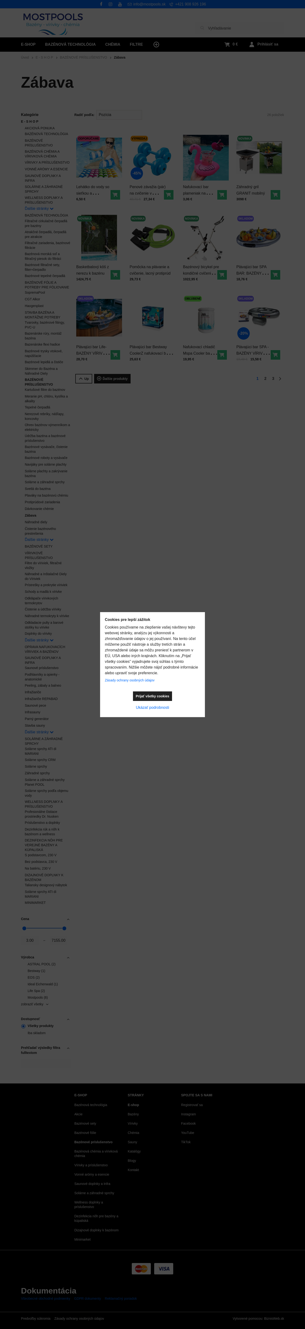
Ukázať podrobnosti (152, 707)
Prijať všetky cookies (152, 696)
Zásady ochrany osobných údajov (130, 680)
